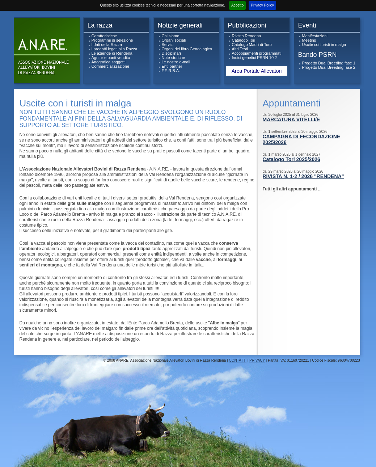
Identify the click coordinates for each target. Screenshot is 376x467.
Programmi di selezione (112, 40)
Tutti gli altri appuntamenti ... (292, 189)
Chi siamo (170, 36)
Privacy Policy (262, 5)
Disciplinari (171, 53)
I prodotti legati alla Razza (115, 49)
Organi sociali (174, 40)
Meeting (309, 40)
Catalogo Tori (243, 40)
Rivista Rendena (246, 36)
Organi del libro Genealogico (187, 49)
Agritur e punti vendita (111, 57)
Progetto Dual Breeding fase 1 (328, 63)
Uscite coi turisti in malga (324, 44)
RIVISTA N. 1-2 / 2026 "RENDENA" (303, 176)
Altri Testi (240, 49)
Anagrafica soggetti (109, 62)
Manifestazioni (315, 36)
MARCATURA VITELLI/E (291, 119)
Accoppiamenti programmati (257, 53)
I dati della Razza (107, 44)
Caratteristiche (104, 36)
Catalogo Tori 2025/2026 (291, 159)
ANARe (48, 52)
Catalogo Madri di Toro (252, 44)
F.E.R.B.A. (171, 70)
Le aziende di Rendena (112, 53)
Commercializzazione (111, 66)
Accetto (237, 5)
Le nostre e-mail (176, 62)
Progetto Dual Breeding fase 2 (328, 67)
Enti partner (172, 66)
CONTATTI (237, 360)
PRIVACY (257, 360)
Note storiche (173, 57)
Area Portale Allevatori (257, 71)
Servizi (168, 44)
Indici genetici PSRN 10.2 (254, 57)
